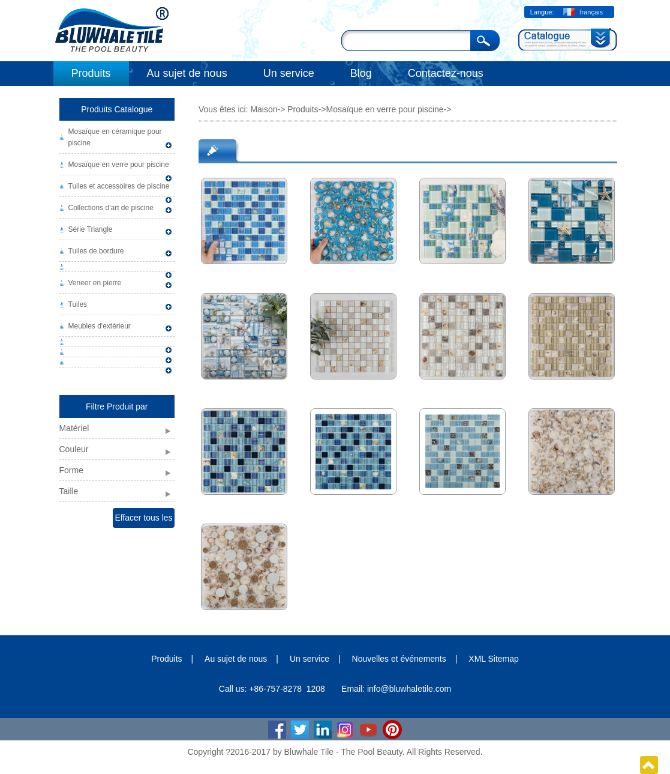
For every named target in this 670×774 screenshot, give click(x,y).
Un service (288, 73)
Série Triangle (90, 229)
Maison (263, 109)
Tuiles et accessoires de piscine (119, 186)
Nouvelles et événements (399, 659)
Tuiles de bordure (96, 251)
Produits (91, 73)
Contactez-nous (445, 73)
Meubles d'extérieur (99, 326)
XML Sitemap (493, 659)
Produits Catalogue (116, 109)
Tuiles (78, 304)
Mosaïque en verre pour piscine (118, 164)
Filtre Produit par (117, 406)
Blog (361, 73)
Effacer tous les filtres (143, 520)
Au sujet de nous (187, 73)
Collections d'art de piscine (111, 208)
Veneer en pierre (95, 283)
